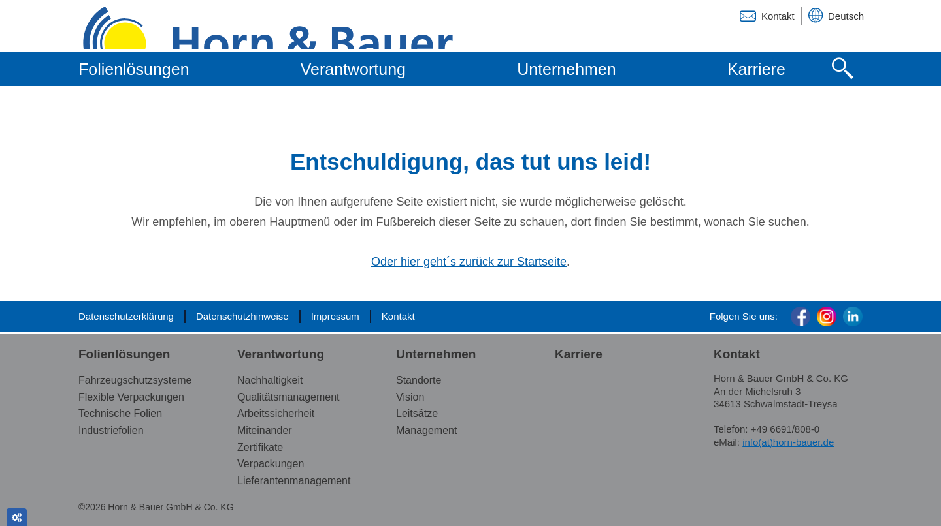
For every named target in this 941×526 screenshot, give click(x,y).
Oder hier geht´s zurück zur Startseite (469, 261)
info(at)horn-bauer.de (788, 442)
